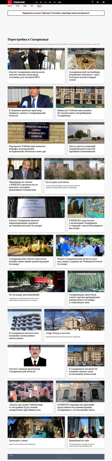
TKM (51, 2)
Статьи (18, 6)
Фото (32, 6)
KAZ (37, 2)
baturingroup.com (67, 459)
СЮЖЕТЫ (40, 6)
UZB (55, 2)
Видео (25, 6)
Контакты (11, 456)
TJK (46, 2)
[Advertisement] (56, 29)
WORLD (61, 2)
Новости (10, 6)
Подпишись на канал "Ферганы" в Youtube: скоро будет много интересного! (56, 13)
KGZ (41, 2)
